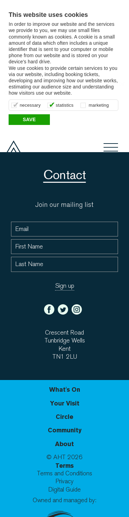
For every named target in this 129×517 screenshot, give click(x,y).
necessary (30, 105)
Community (65, 430)
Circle (64, 416)
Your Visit (64, 403)
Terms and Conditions (64, 473)
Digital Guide (64, 489)
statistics (65, 105)
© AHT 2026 (64, 457)
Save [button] (29, 119)
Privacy (64, 481)
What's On (64, 389)
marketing (99, 105)
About (64, 443)
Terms (64, 465)
